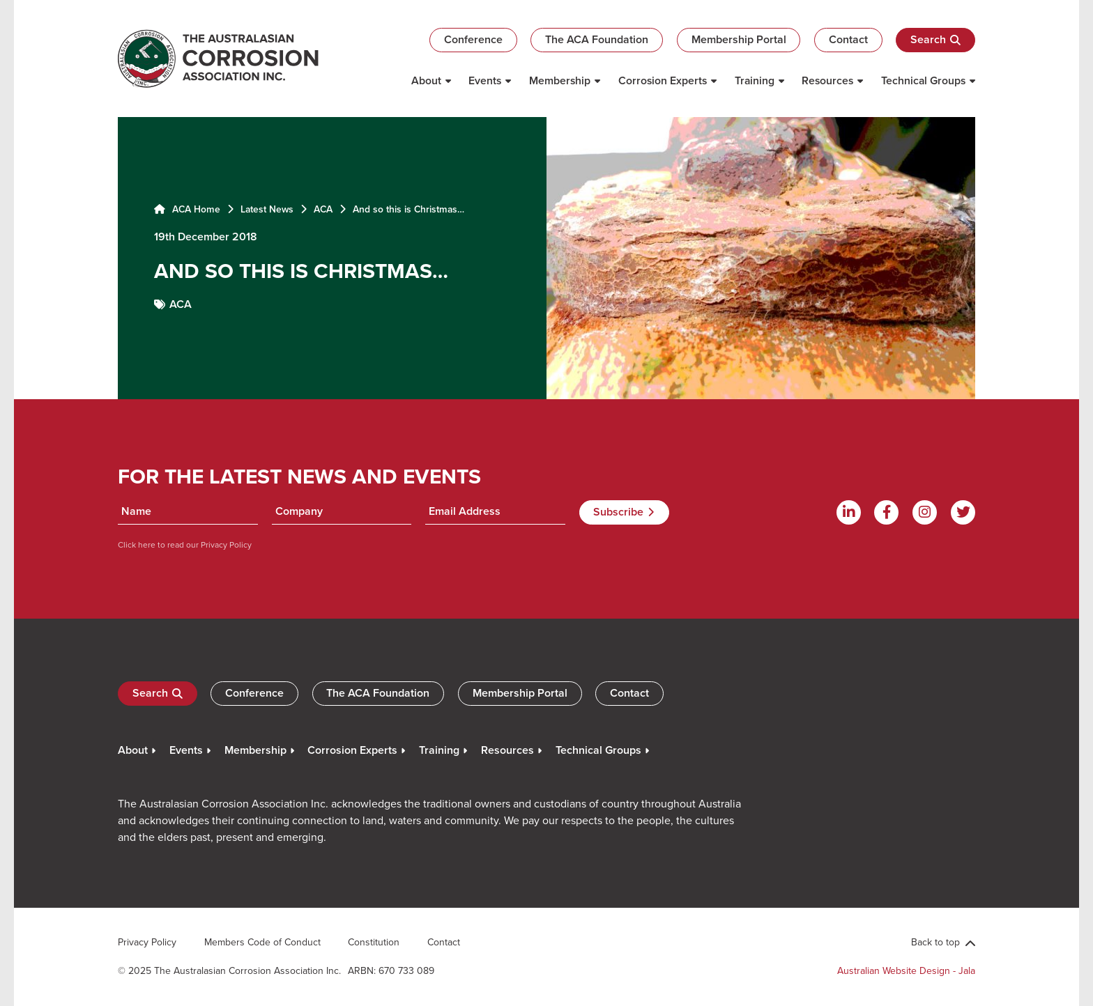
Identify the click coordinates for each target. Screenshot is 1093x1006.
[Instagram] (924, 512)
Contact (848, 39)
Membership (559, 80)
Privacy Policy (225, 544)
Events (484, 80)
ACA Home (187, 209)
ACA (323, 209)
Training (754, 80)
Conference (473, 39)
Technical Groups (923, 80)
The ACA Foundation (596, 39)
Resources (827, 80)
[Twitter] (963, 512)
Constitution (373, 942)
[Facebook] (886, 512)
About (426, 80)
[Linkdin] (848, 512)
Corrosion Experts (662, 80)
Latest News (266, 209)
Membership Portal (738, 39)
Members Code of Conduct (262, 942)
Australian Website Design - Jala (906, 970)
